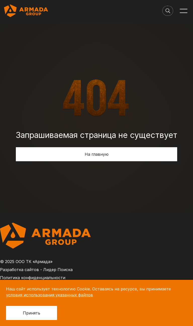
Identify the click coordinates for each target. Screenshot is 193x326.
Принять (31, 312)
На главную (97, 154)
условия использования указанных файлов (49, 294)
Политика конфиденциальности (32, 277)
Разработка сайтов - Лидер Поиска (36, 269)
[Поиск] (167, 11)
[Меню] (183, 11)
